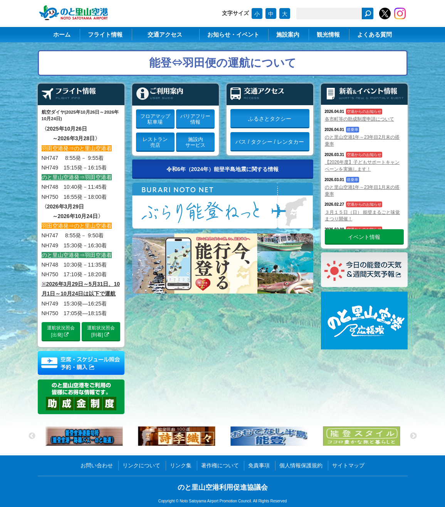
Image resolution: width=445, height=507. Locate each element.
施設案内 (287, 34)
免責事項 (259, 465)
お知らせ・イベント (233, 34)
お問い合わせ (97, 465)
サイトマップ (348, 465)
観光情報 (328, 34)
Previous (32, 436)
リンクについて (141, 465)
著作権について (220, 465)
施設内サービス (195, 142)
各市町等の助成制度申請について (359, 119)
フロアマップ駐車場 (155, 119)
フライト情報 (105, 34)
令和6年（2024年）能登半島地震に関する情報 (222, 169)
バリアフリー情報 (195, 119)
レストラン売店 (155, 142)
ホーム (62, 34)
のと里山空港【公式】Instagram (400, 13)
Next (413, 436)
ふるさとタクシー (269, 119)
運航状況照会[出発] (61, 331)
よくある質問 (374, 34)
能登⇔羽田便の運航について (222, 63)
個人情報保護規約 (300, 465)
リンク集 (180, 465)
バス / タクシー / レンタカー (269, 142)
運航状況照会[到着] (101, 331)
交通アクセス (165, 34)
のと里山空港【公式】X (385, 13)
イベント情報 (364, 237)
